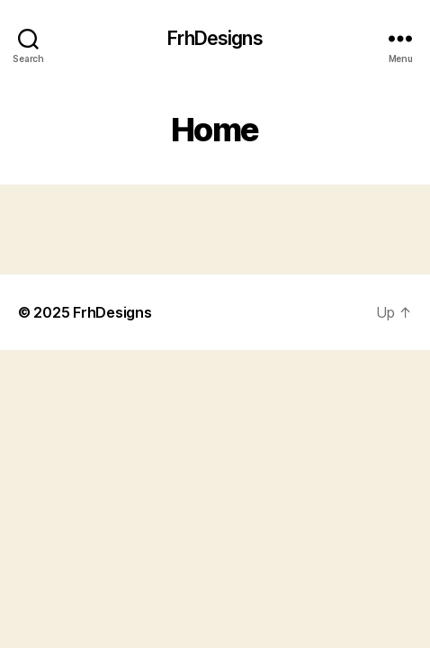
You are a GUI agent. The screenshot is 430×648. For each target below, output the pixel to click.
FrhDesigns (214, 38)
